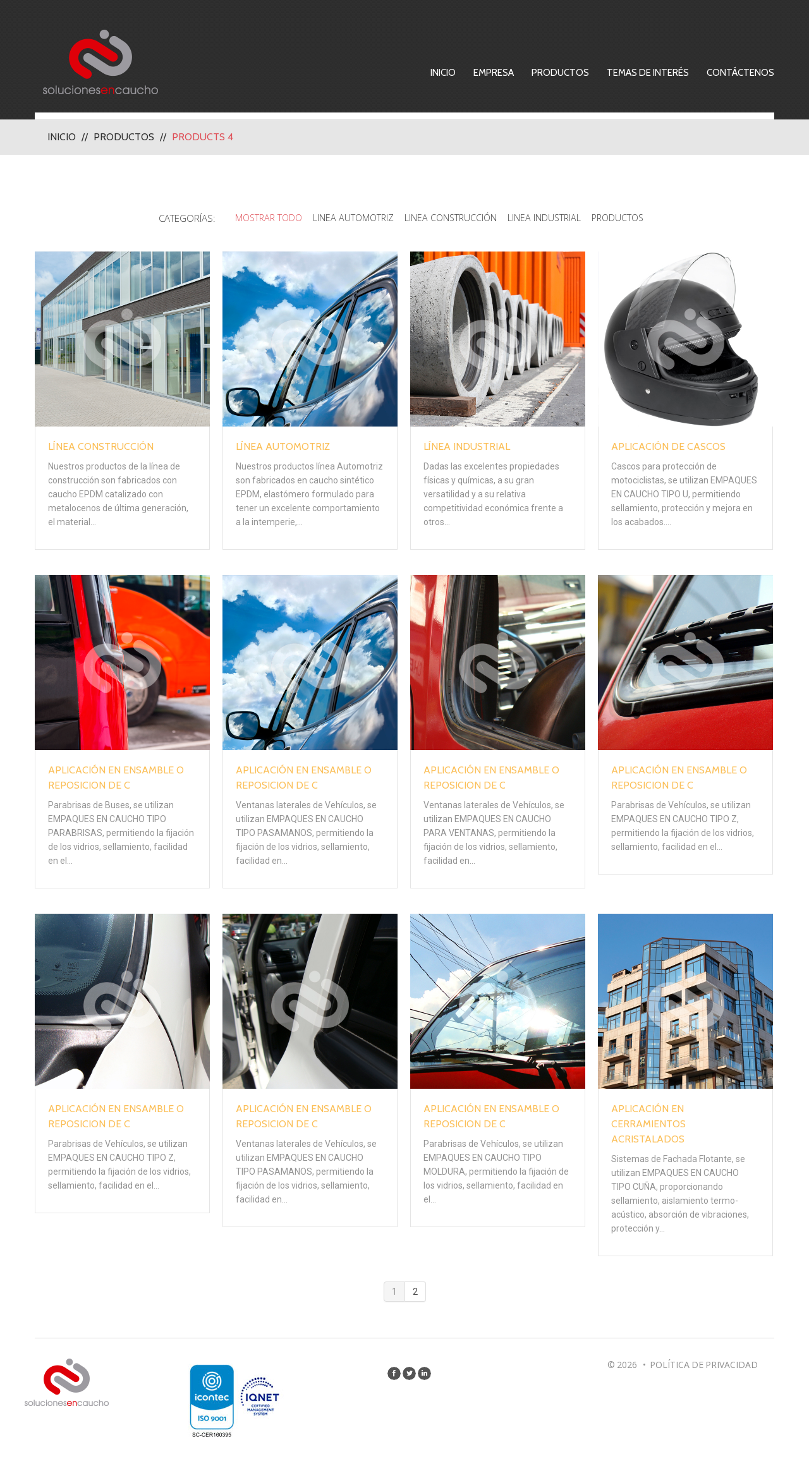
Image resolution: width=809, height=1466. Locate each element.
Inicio (462, 72)
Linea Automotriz (347, 218)
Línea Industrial (466, 450)
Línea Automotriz (283, 450)
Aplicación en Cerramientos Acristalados (648, 1127)
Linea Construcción (450, 218)
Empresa (513, 72)
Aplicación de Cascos (668, 450)
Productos (580, 72)
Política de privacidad (704, 1368)
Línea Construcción (101, 450)
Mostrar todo (256, 218)
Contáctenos (760, 72)
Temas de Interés (667, 72)
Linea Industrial (548, 218)
